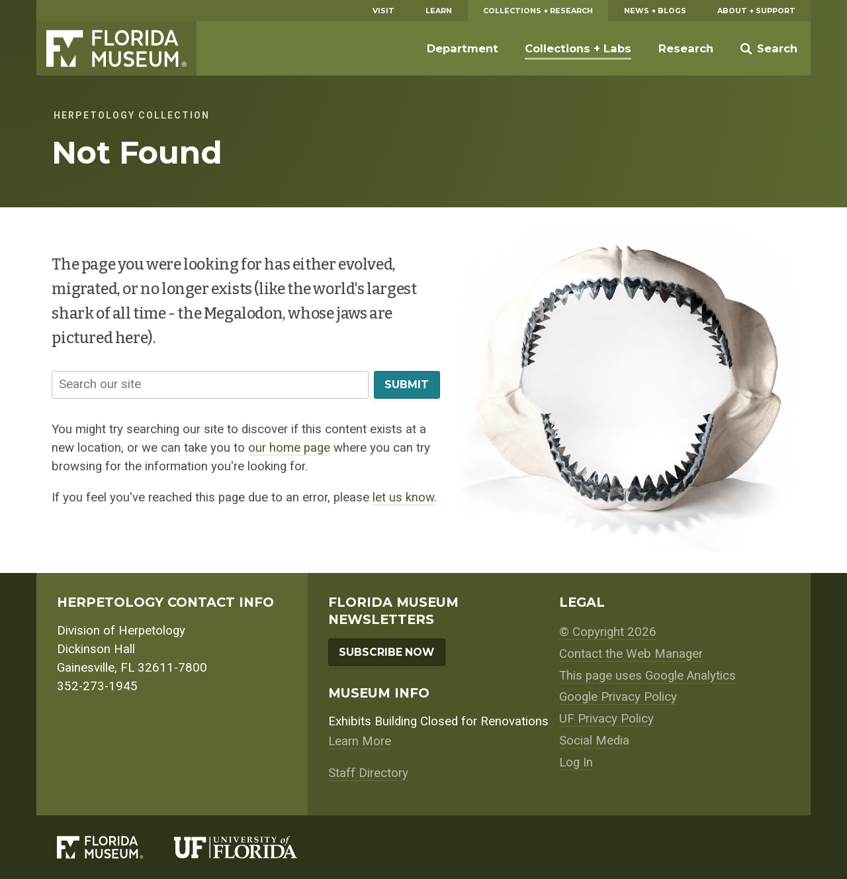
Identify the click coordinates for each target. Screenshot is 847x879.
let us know (403, 497)
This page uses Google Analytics (647, 675)
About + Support (756, 10)
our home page (289, 447)
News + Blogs (655, 10)
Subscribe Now (386, 652)
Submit (406, 384)
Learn (438, 10)
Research (685, 48)
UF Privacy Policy (606, 718)
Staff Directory (368, 773)
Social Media (594, 740)
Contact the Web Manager (631, 653)
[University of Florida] (251, 847)
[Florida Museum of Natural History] (115, 847)
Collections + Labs (578, 48)
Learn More (359, 741)
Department (462, 48)
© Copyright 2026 (607, 632)
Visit (383, 10)
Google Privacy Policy (618, 697)
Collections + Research (538, 10)
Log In (576, 762)
